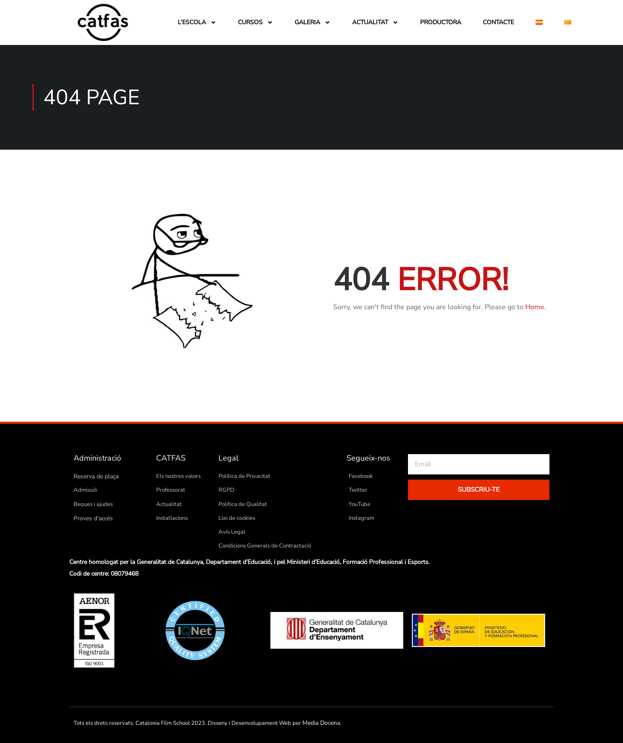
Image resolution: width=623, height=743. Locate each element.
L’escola (197, 22)
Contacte (498, 22)
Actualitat (375, 22)
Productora (440, 22)
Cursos (255, 22)
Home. (535, 307)
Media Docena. (321, 723)
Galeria (313, 22)
